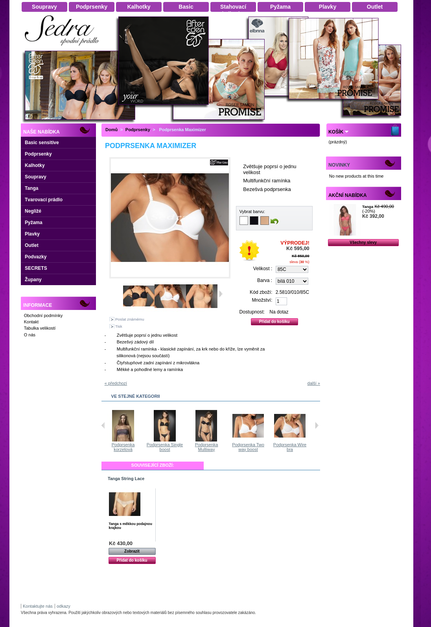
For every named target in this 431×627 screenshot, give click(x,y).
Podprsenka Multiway (249, 447)
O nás (29, 334)
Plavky (32, 234)
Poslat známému (129, 319)
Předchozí (103, 425)
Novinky (339, 165)
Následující (317, 425)
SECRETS (36, 268)
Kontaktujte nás (38, 606)
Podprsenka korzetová (165, 447)
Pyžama (33, 222)
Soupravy (35, 177)
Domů (111, 129)
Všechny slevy (363, 242)
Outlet (32, 245)
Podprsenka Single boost (207, 447)
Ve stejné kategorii (135, 396)
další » (314, 383)
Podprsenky (38, 154)
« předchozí (116, 383)
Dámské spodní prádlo (64, 48)
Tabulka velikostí (40, 328)
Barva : (264, 280)
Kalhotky (35, 165)
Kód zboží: (261, 292)
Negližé (33, 211)
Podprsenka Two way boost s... (124, 447)
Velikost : (262, 268)
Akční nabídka (347, 195)
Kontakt (31, 321)
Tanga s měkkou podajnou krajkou (130, 526)
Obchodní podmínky (43, 315)
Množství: (262, 300)
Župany (33, 279)
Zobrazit (132, 551)
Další (220, 293)
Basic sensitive (42, 142)
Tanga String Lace (126, 478)
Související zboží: (152, 465)
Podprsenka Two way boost (290, 447)
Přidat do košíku (132, 560)
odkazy (63, 606)
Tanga (31, 188)
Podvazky (35, 257)
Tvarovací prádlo (44, 199)
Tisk (118, 326)
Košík (335, 132)
